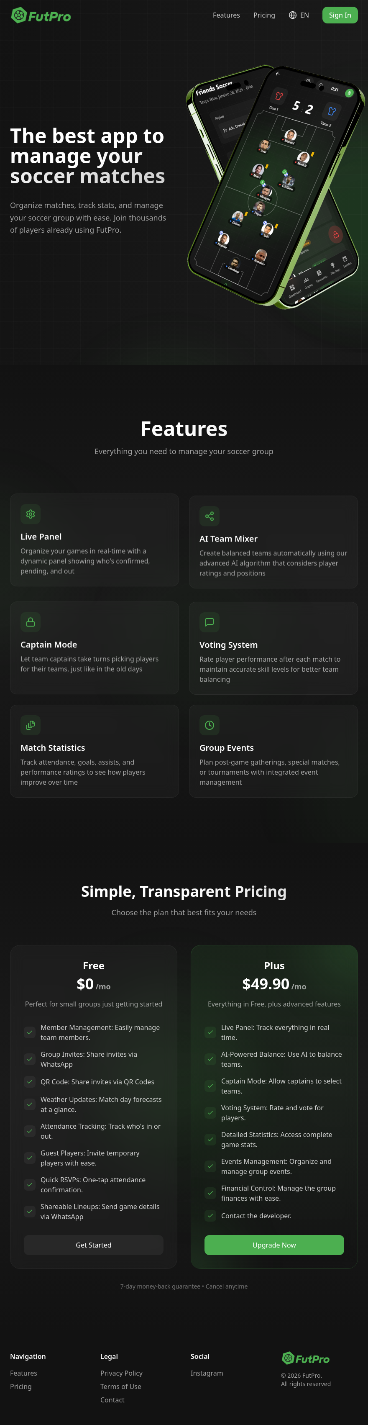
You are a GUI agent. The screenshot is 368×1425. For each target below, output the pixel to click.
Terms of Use (120, 1386)
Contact (112, 1399)
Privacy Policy (121, 1373)
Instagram (207, 1373)
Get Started (93, 1245)
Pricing (264, 15)
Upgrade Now (274, 1245)
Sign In (340, 15)
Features (226, 15)
